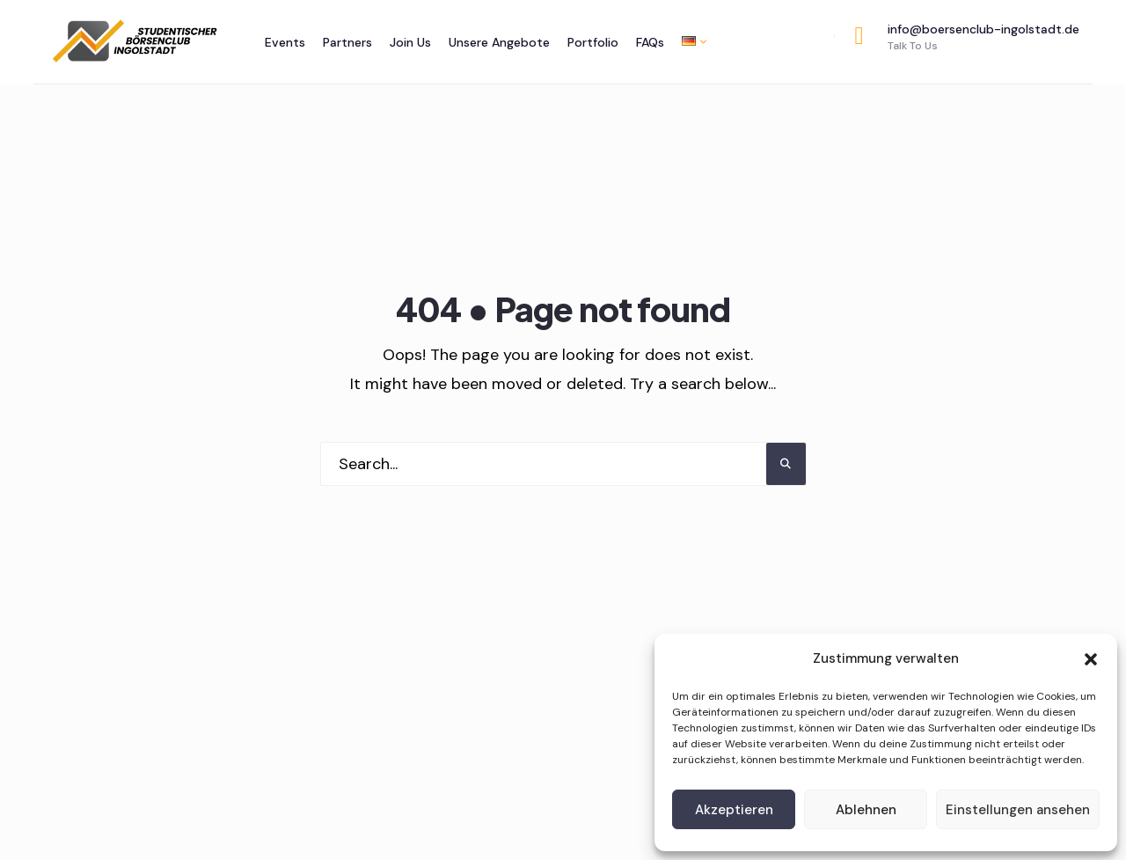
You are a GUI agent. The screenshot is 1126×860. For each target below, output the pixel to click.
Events (285, 42)
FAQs (650, 42)
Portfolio (592, 42)
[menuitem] (689, 41)
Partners (347, 42)
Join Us (410, 42)
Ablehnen (866, 810)
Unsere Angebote (499, 42)
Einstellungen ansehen (1018, 810)
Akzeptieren (734, 810)
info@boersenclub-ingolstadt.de (967, 37)
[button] (1091, 659)
